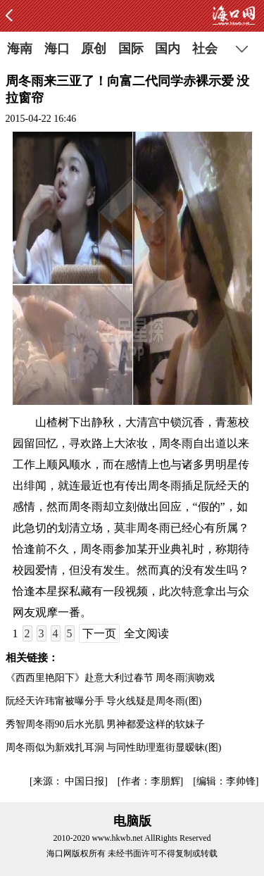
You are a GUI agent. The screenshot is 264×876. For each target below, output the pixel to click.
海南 (19, 49)
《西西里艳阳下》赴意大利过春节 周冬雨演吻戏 (110, 677)
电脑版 (132, 821)
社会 (205, 49)
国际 (131, 49)
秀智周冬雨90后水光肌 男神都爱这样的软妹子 (106, 724)
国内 (167, 49)
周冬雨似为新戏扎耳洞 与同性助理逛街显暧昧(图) (114, 747)
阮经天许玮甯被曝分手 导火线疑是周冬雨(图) (104, 701)
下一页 (99, 633)
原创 (93, 49)
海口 (57, 49)
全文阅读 (146, 633)
